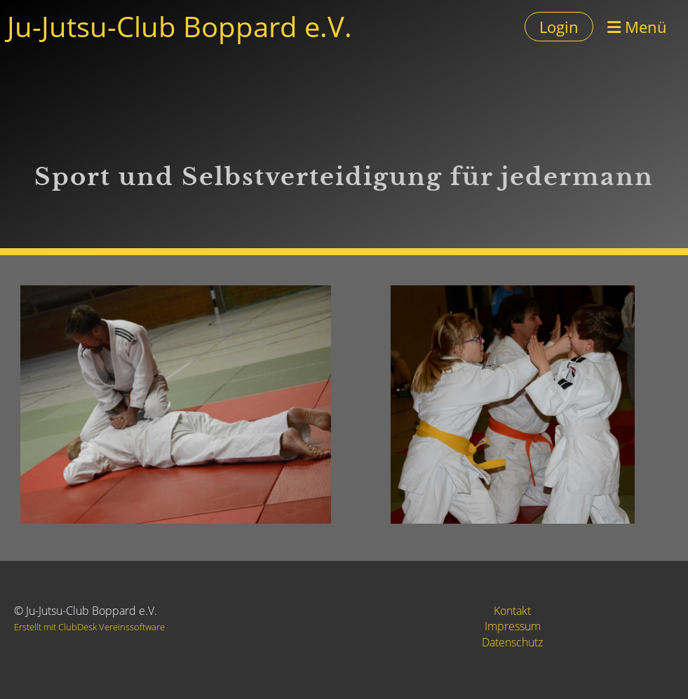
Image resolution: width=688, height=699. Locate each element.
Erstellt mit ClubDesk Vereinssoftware (89, 626)
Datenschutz (512, 642)
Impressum (513, 626)
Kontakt (512, 610)
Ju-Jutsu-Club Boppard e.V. (179, 26)
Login (559, 26)
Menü (637, 26)
